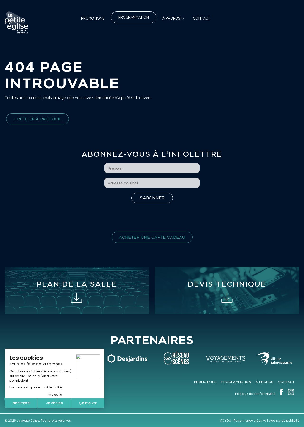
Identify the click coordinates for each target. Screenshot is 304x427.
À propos (171, 18)
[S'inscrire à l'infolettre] (152, 198)
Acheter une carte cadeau (152, 237)
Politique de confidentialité (255, 394)
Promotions (92, 18)
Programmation (133, 17)
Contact (201, 18)
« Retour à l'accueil (38, 118)
